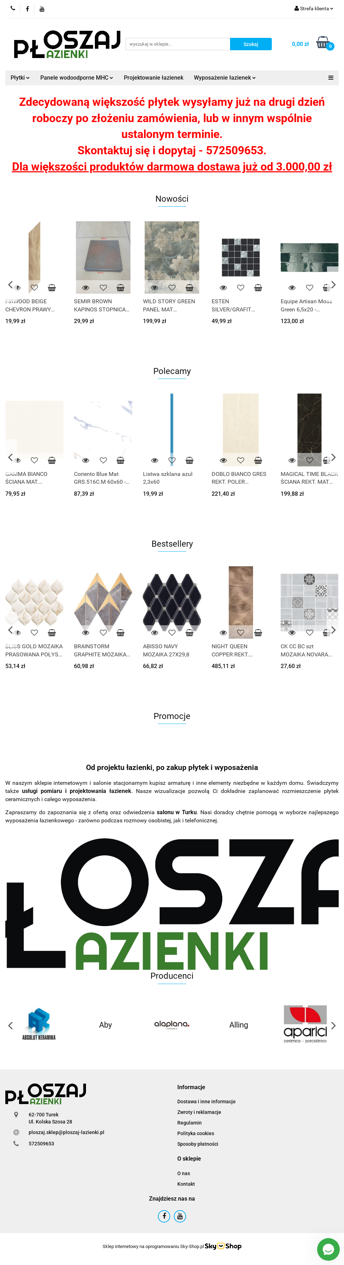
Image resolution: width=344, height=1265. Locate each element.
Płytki (20, 77)
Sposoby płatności (197, 1144)
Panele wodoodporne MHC (76, 77)
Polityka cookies (195, 1133)
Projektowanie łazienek (153, 77)
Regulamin (189, 1123)
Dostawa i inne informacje (206, 1101)
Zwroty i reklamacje (199, 1112)
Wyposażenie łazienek (225, 77)
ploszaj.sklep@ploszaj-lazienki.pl (66, 1132)
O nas (183, 1173)
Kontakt (186, 1184)
